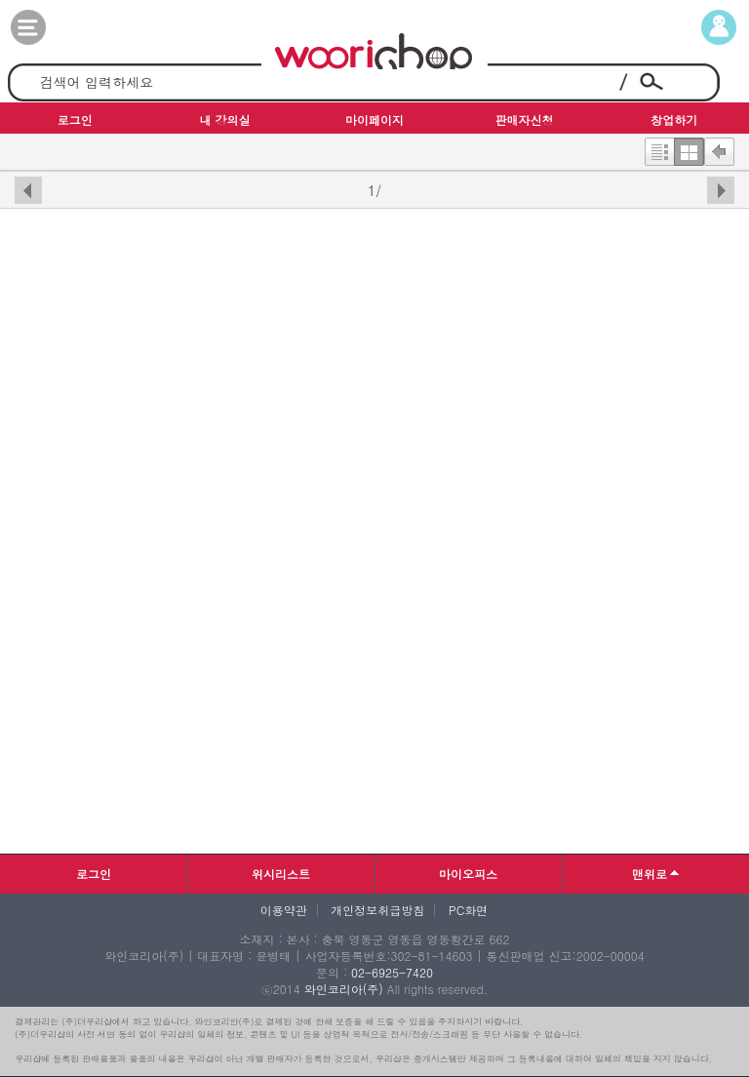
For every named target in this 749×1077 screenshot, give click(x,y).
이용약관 (283, 910)
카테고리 (48, 27)
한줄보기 (659, 147)
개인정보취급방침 (377, 910)
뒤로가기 (719, 147)
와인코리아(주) (343, 988)
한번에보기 (689, 147)
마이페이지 (701, 27)
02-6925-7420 (392, 972)
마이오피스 (468, 873)
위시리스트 (281, 873)
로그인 (93, 873)
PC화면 (468, 910)
